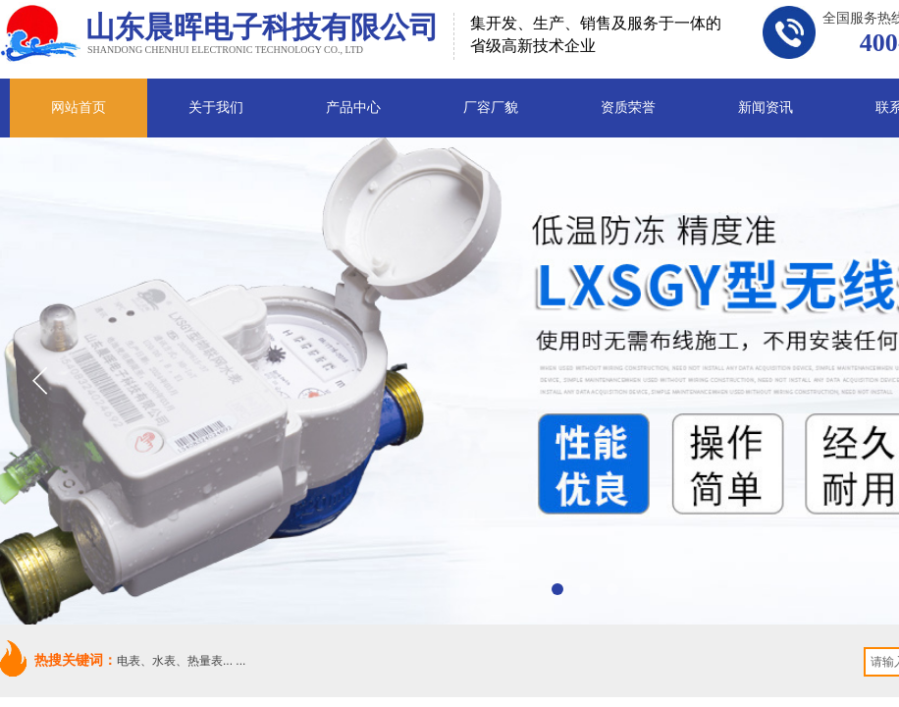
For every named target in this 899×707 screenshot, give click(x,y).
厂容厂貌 (490, 107)
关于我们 (215, 107)
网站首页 (78, 107)
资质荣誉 (628, 107)
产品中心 (353, 107)
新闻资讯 (765, 107)
